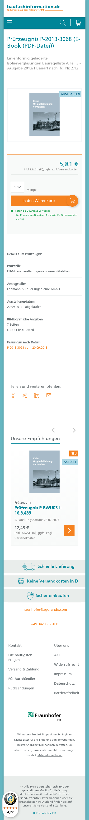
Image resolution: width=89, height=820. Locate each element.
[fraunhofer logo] (44, 717)
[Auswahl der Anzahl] (17, 187)
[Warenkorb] (77, 11)
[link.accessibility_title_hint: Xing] (25, 395)
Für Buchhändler (21, 679)
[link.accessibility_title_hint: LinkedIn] (36, 395)
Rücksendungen (21, 688)
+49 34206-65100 (44, 624)
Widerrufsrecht (66, 664)
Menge (32, 189)
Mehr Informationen (49, 755)
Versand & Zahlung (23, 669)
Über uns (61, 645)
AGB (57, 655)
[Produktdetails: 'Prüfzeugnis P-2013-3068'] (44, 115)
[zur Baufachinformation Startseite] (44, 8)
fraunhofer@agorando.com (44, 609)
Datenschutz (64, 683)
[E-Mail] (48, 395)
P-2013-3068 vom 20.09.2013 (27, 347)
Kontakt (15, 645)
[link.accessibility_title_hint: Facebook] (13, 395)
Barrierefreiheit (66, 693)
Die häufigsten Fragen (20, 657)
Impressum (63, 674)
